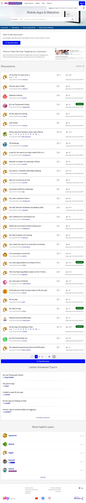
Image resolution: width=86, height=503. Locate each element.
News (38, 3)
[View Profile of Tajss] (23, 192)
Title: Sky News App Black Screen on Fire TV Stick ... (28, 272)
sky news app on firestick (18, 281)
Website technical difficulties (20, 318)
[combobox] (46, 19)
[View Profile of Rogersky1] (24, 274)
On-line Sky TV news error (19, 75)
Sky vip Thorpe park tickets (19, 104)
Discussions (29, 3)
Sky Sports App (15, 309)
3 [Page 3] (42, 356)
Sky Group (27, 493)
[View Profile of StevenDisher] (26, 219)
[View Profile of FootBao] (25, 173)
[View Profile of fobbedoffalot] (27, 283)
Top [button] (82, 488)
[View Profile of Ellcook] (24, 293)
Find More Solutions (43, 417)
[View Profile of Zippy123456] (26, 107)
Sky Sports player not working (20, 235)
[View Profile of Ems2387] (25, 146)
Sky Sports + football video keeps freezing (25, 171)
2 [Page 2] (39, 356)
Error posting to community (19, 253)
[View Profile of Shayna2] (25, 125)
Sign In (82, 3)
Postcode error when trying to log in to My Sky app (28, 290)
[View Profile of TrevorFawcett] (26, 247)
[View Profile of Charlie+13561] (26, 320)
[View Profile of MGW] (24, 265)
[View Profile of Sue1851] (25, 331)
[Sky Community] (13, 3)
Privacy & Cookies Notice (31, 489)
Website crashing (15, 95)
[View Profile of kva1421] (7, 395)
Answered (79, 104)
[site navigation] (2, 3)
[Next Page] (54, 356)
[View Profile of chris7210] (24, 182)
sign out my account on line (19, 180)
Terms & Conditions (56, 488)
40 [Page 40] (49, 356)
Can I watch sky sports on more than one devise (27, 244)
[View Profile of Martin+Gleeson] (26, 350)
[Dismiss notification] (83, 8)
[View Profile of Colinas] (25, 116)
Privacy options (29, 488)
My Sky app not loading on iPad (21, 327)
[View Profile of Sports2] (25, 89)
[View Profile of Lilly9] (23, 302)
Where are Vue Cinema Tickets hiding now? (25, 226)
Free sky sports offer (17, 86)
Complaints (28, 491)
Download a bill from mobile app (21, 189)
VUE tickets (13, 123)
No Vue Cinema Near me (18, 338)
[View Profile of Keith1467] (25, 210)
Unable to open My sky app (13, 392)
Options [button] (79, 66)
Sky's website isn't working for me (22, 217)
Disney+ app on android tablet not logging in (19, 410)
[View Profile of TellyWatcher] (26, 228)
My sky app (13, 299)
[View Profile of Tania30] (24, 98)
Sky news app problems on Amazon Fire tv (25, 263)
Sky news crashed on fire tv (19, 198)
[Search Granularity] (17, 19)
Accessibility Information (54, 489)
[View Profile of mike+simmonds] (26, 136)
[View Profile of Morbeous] (25, 237)
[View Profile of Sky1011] (24, 256)
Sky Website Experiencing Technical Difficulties (27, 347)
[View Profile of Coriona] (25, 341)
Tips (43, 3)
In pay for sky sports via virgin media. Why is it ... (27, 152)
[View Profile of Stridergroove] (26, 155)
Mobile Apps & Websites (43, 12)
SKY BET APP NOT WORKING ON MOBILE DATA (26, 208)
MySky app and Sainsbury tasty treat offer (25, 132)
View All (43, 477)
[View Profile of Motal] (24, 311)
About (49, 3)
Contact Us (58, 491)
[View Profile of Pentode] (25, 79)
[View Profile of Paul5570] (8, 412)
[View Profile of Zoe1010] (25, 164)
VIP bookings (14, 143)
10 (36, 134)
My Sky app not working (18, 114)
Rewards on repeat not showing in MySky (24, 162)
